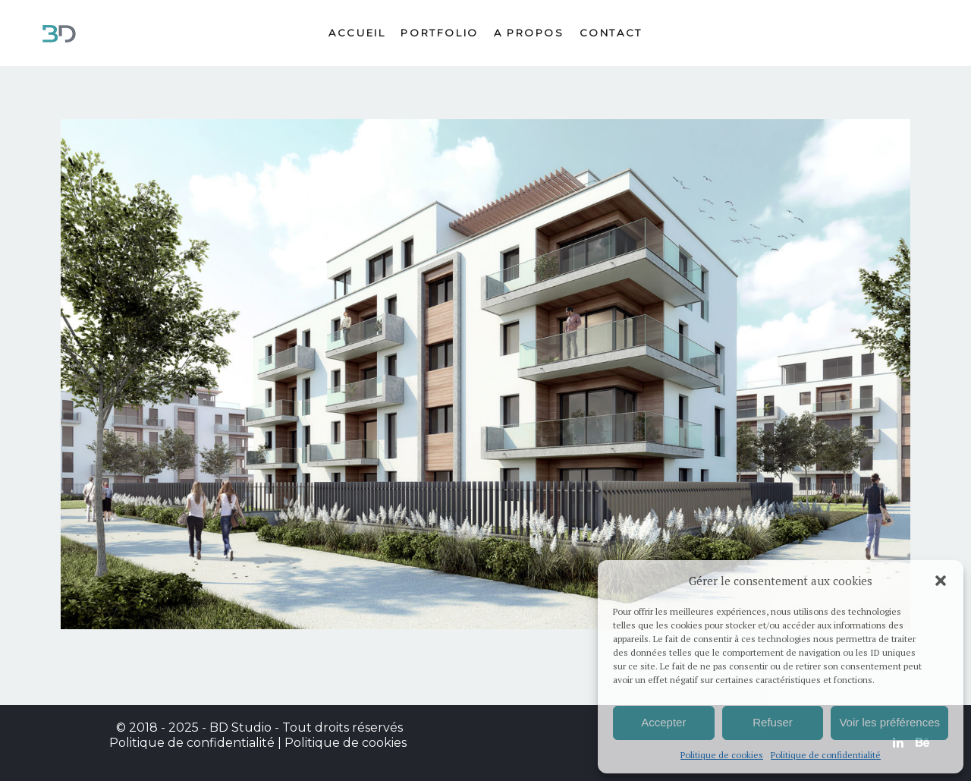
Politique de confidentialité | (196, 742)
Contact (611, 33)
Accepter (663, 722)
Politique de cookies (721, 755)
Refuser (773, 722)
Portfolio (439, 33)
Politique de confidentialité (826, 755)
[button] (940, 580)
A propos (529, 33)
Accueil (356, 33)
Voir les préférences (889, 722)
